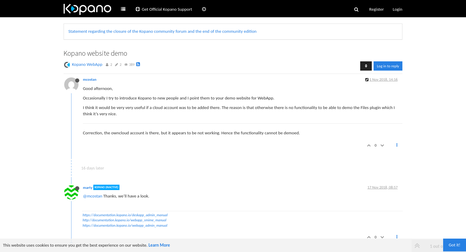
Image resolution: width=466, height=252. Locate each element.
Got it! (454, 245)
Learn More (159, 245)
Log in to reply (388, 66)
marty (87, 187)
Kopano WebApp (87, 64)
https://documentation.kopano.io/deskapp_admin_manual (125, 215)
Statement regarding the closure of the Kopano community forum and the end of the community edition (162, 31)
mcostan (89, 79)
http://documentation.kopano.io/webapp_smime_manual (124, 220)
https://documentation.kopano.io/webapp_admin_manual (125, 225)
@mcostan (92, 196)
